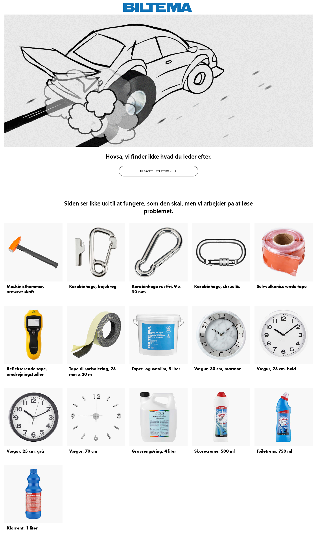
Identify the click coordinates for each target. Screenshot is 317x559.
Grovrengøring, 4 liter (154, 451)
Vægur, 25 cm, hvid (276, 369)
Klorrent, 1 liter (22, 528)
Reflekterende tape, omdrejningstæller (27, 371)
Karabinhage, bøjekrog (92, 286)
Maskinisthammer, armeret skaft (25, 289)
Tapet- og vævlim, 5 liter (156, 369)
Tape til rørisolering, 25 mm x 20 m (92, 371)
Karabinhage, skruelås (217, 286)
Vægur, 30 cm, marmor (217, 369)
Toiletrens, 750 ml (274, 451)
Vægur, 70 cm (83, 451)
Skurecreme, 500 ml (214, 451)
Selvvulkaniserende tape (282, 286)
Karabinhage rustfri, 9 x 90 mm (156, 289)
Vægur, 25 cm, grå (25, 451)
